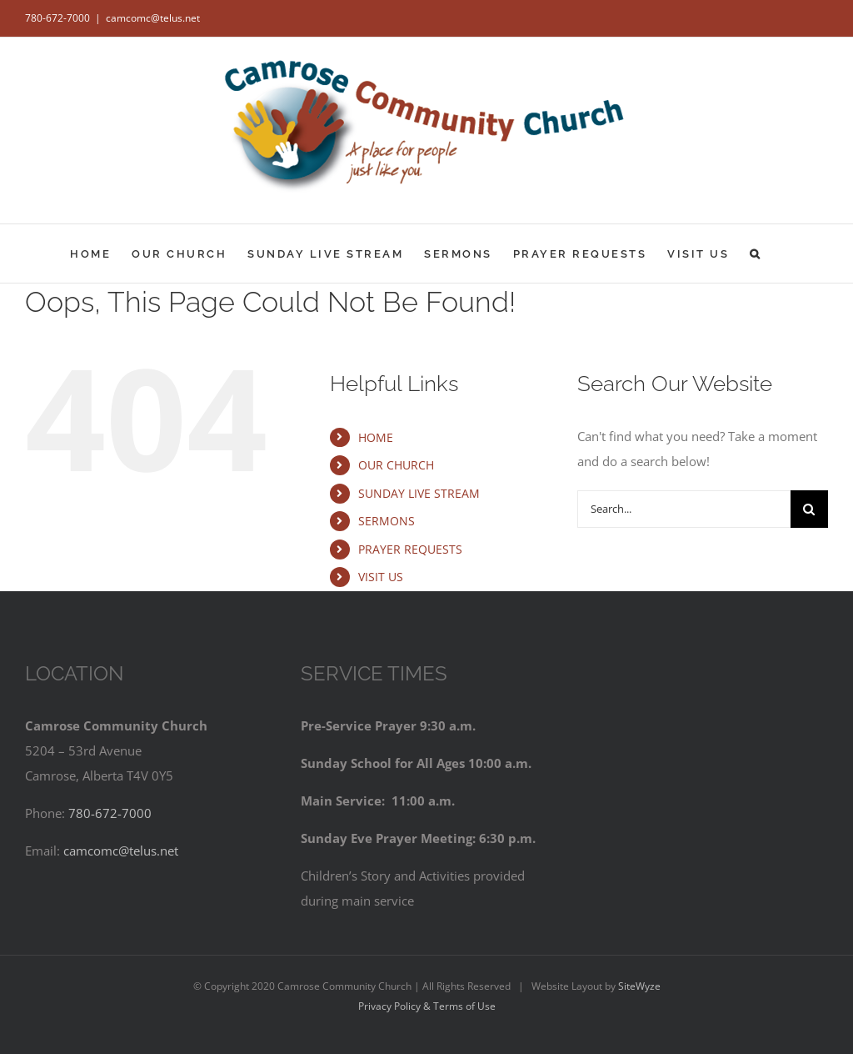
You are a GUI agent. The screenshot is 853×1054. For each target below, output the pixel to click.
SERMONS (386, 521)
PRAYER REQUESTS (410, 549)
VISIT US (380, 577)
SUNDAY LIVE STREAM (419, 493)
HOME (375, 437)
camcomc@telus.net (153, 18)
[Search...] (684, 509)
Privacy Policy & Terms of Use (427, 1006)
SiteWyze (639, 986)
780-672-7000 (57, 18)
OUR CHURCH (396, 465)
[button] (756, 253)
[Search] (809, 509)
